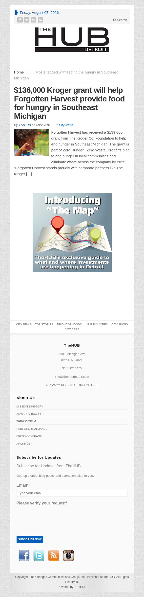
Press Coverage (29, 436)
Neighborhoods (69, 324)
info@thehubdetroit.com (72, 377)
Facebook (24, 556)
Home (19, 72)
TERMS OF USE (86, 385)
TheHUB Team (26, 421)
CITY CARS (72, 329)
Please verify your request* (42, 503)
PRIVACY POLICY (59, 385)
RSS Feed (54, 556)
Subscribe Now (30, 539)
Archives (23, 443)
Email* (23, 485)
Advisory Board (29, 413)
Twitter (39, 556)
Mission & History (30, 406)
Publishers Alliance (32, 428)
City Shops (119, 324)
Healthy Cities (96, 324)
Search (120, 20)
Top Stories (44, 324)
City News (66, 125)
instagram (68, 556)
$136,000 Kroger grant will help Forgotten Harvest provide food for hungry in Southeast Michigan (69, 103)
